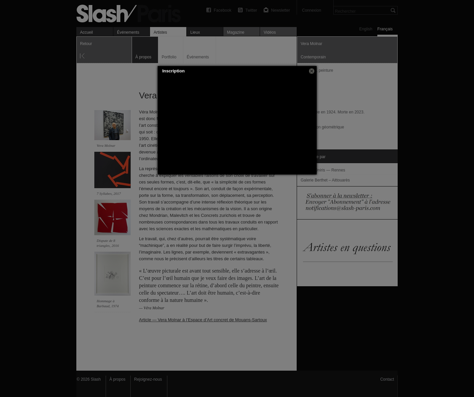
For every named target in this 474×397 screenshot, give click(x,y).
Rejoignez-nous (148, 379)
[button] (311, 71)
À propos (117, 379)
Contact (387, 379)
